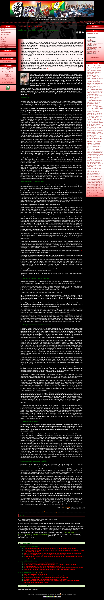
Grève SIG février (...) (96, 144)
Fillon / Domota (94, 127)
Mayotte (94, 86)
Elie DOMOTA (97, 119)
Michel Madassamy (94, 88)
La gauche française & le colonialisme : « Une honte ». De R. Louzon (45, 579)
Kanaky (88, 84)
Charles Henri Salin (91, 73)
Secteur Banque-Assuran (93, 174)
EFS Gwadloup (90, 116)
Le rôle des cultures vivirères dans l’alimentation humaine (42, 566)
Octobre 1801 (92, 89)
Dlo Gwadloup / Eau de (96, 114)
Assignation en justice (92, 105)
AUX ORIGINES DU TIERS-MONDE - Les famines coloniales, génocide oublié (49, 533)
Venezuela (89, 195)
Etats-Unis (97, 125)
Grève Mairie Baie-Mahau (93, 140)
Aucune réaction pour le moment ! (27, 35)
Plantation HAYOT (94, 91)
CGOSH (89, 108)
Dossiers (3, 41)
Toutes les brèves (95, 57)
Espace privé (45, 594)
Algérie (97, 103)
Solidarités (96, 97)
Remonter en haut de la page (51, 512)
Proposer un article (89, 21)
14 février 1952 (96, 65)
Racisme (96, 94)
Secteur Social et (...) (97, 182)
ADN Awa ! (89, 65)
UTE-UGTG (96, 190)
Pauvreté (95, 100)
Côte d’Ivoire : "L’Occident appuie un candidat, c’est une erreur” (44, 555)
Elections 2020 (98, 116)
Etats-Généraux (96, 81)
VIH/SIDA (94, 99)
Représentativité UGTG (92, 95)
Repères (3, 43)
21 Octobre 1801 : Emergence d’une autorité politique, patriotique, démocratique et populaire (53, 568)
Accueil (81, 21)
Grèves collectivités (95, 146)
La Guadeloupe (5, 34)
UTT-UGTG (100, 193)
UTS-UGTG (93, 193)
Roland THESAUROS (95, 171)
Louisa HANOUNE (96, 155)
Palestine (94, 162)
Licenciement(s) (95, 154)
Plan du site (38, 594)
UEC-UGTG (90, 187)
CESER (100, 106)
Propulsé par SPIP (54, 594)
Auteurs (102, 21)
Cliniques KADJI (91, 76)
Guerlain (89, 83)
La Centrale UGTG (5, 36)
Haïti (93, 83)
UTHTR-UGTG (94, 192)
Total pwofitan (97, 185)
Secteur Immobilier (95, 179)
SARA (100, 95)
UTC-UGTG (90, 190)
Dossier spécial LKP (6, 32)
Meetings (89, 159)
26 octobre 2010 (94, 69)
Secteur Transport (91, 184)
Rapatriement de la (96, 168)
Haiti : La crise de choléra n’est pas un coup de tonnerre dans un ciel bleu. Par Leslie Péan (52, 553)
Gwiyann (89, 148)
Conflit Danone (94, 78)
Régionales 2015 (91, 170)
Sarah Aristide (90, 97)
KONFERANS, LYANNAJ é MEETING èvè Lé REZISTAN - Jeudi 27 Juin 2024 (94, 35)
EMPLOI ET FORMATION (93, 121)
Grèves (88, 146)
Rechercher (8, 54)
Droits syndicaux (5, 39)
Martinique (89, 86)
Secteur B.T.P (96, 173)
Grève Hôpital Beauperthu (96, 138)
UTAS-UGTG (98, 189)
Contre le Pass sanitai (96, 113)
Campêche (98, 72)
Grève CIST (96, 133)
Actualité (3, 30)
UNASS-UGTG (90, 189)
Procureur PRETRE (97, 92)
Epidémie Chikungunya (92, 122)
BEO (93, 72)
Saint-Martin (90, 173)
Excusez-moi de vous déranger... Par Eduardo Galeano (41, 563)
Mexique (94, 159)
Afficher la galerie (7, 61)
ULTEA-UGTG (96, 187)
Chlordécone (90, 75)
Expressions (4, 38)
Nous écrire (31, 594)
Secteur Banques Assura (93, 176)
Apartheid (89, 72)
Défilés (88, 114)
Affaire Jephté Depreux (95, 70)
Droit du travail (93, 80)
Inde (93, 148)
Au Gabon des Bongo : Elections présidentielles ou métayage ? (44, 576)
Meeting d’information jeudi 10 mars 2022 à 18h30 (94, 48)
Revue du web (4, 47)
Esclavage (89, 81)
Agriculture (91, 103)
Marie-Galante (96, 157)
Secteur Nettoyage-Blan (92, 181)
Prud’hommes (90, 94)
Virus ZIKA (95, 195)
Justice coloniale (99, 83)
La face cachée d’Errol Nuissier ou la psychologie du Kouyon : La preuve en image (50, 564)
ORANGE (89, 162)
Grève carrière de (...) (92, 132)
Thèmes (97, 21)
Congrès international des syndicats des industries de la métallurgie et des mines (50, 548)
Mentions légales (71, 594)
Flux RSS (63, 594)
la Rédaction (66, 507)
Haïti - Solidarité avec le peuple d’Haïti (36, 574)
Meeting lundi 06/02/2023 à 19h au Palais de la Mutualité (95, 44)
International (4, 45)
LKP (92, 84)
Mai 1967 (96, 84)
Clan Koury (96, 75)
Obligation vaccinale (97, 160)
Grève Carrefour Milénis (97, 130)
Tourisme (89, 99)
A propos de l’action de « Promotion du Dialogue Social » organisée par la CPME (49, 569)
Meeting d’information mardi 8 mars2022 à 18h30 (94, 52)
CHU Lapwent (95, 108)
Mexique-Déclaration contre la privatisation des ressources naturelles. (46, 577)
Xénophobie (90, 100)
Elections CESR (91, 118)
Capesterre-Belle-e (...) (92, 106)
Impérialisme (39, 572)
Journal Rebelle (95, 149)
